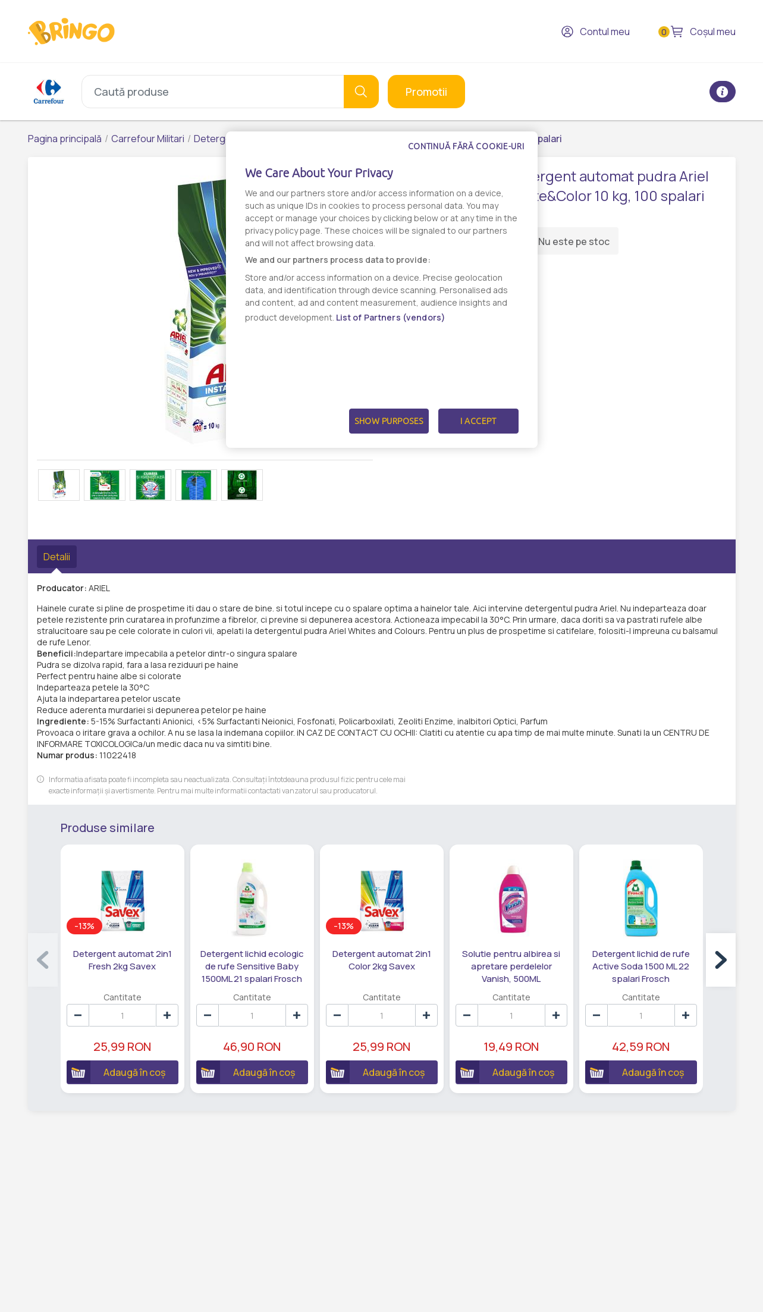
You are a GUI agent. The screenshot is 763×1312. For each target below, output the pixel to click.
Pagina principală (65, 138)
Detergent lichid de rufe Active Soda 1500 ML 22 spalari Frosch (641, 966)
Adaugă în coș (116, 1071)
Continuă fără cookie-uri (466, 146)
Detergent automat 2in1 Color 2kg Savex (381, 959)
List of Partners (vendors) (391, 317)
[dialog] (382, 289)
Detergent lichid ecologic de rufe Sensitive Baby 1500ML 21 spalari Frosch (252, 966)
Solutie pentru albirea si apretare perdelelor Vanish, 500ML (511, 966)
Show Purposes (388, 421)
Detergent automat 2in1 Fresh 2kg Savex (122, 959)
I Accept (478, 421)
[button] (721, 960)
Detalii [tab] (56, 556)
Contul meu (595, 31)
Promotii (426, 91)
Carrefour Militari (147, 138)
